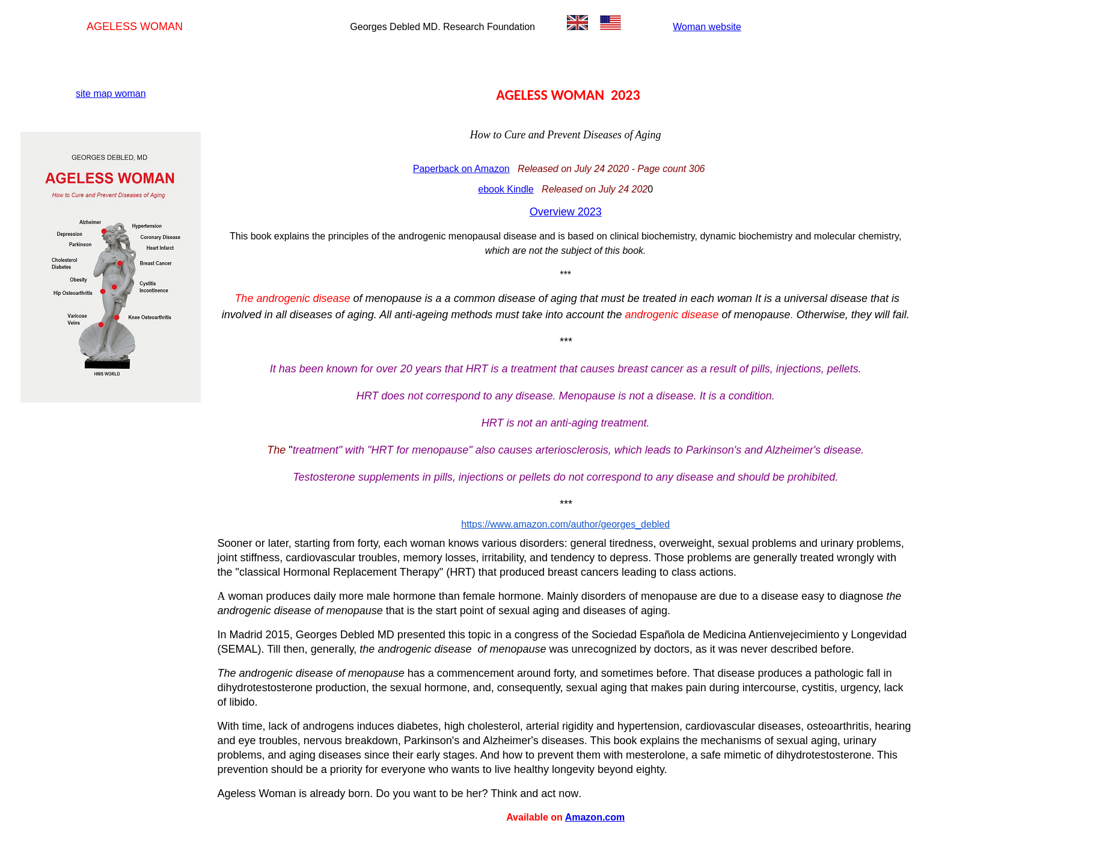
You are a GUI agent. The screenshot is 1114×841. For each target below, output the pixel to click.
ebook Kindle (506, 189)
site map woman (111, 93)
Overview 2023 (566, 212)
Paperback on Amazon (461, 169)
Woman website (707, 27)
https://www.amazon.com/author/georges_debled (565, 524)
